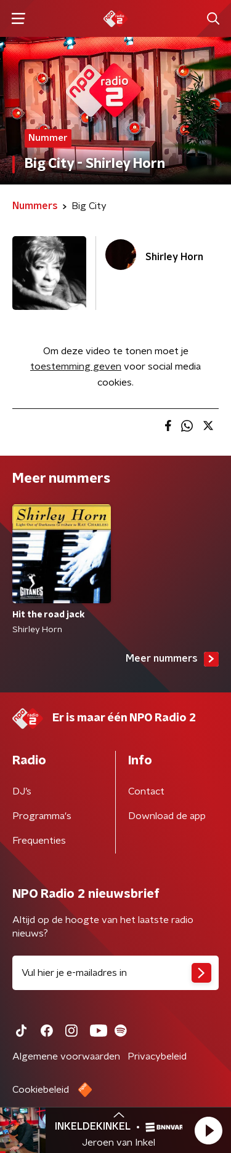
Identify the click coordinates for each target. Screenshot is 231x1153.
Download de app (167, 816)
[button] (208, 1130)
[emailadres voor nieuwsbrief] (115, 973)
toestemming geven (75, 366)
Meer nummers (172, 659)
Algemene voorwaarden (66, 1056)
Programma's (41, 816)
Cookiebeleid (40, 1090)
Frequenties (39, 841)
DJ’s (21, 791)
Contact (146, 791)
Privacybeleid (157, 1056)
